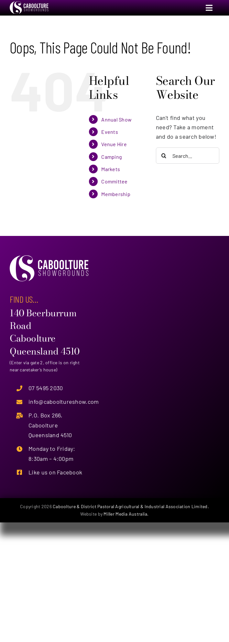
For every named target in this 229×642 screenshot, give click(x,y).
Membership (115, 194)
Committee (114, 181)
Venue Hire (114, 144)
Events (109, 132)
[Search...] (187, 155)
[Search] (164, 155)
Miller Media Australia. (126, 514)
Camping (111, 157)
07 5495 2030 (45, 387)
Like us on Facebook (55, 472)
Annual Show (116, 119)
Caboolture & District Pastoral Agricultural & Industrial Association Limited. (131, 506)
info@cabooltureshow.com (63, 401)
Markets (110, 169)
